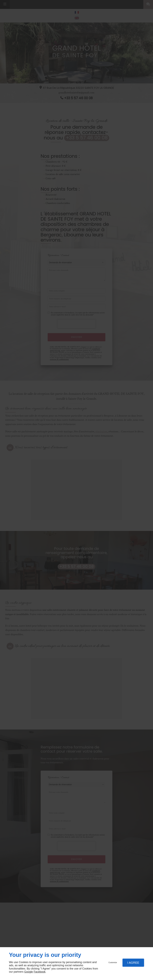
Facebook (39, 971)
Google (28, 971)
